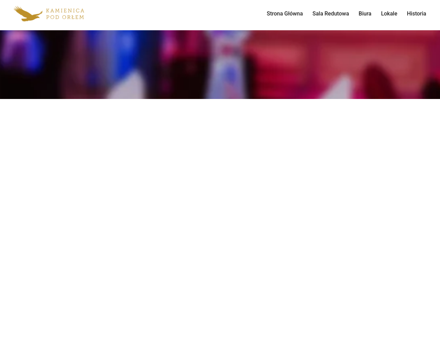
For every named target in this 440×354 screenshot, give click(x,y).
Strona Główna (285, 13)
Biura (365, 13)
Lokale (389, 13)
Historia (416, 13)
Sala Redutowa (330, 13)
